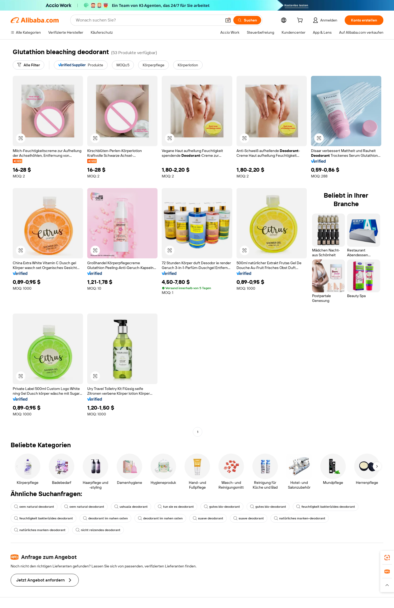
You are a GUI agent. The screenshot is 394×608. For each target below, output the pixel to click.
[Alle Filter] (28, 65)
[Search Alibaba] (148, 20)
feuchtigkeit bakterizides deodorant (325, 507)
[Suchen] (247, 20)
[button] (228, 20)
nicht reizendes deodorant (98, 530)
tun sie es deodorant (176, 507)
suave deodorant (208, 518)
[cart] (301, 21)
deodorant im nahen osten (105, 518)
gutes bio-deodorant (222, 507)
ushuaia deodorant (131, 507)
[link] (387, 557)
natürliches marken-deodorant (299, 518)
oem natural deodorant (34, 507)
